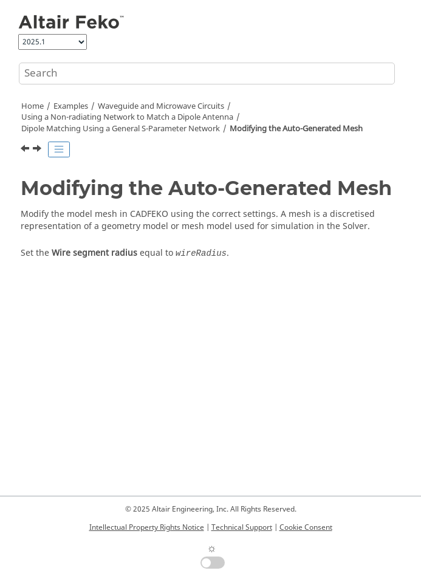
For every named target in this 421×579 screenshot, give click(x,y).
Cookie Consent (305, 527)
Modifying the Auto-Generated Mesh (296, 128)
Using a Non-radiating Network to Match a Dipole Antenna (127, 117)
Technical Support (241, 527)
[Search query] (207, 73)
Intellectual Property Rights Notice (146, 527)
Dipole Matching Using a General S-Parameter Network (120, 128)
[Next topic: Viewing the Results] (38, 150)
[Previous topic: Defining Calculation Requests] (26, 150)
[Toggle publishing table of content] (59, 149)
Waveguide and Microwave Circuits (161, 106)
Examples (70, 106)
